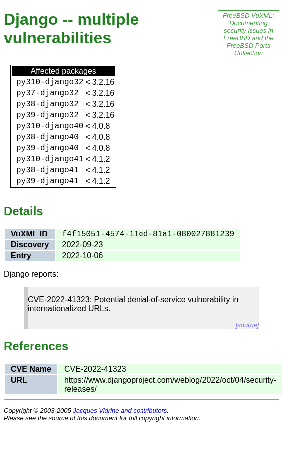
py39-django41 (47, 181)
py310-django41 (49, 159)
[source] (247, 325)
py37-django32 (47, 93)
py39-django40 (47, 148)
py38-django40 (47, 137)
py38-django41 (47, 170)
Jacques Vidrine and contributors (120, 410)
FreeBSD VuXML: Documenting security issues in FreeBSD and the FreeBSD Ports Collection (248, 34)
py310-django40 (49, 126)
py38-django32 (47, 104)
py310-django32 (49, 82)
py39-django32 (47, 115)
